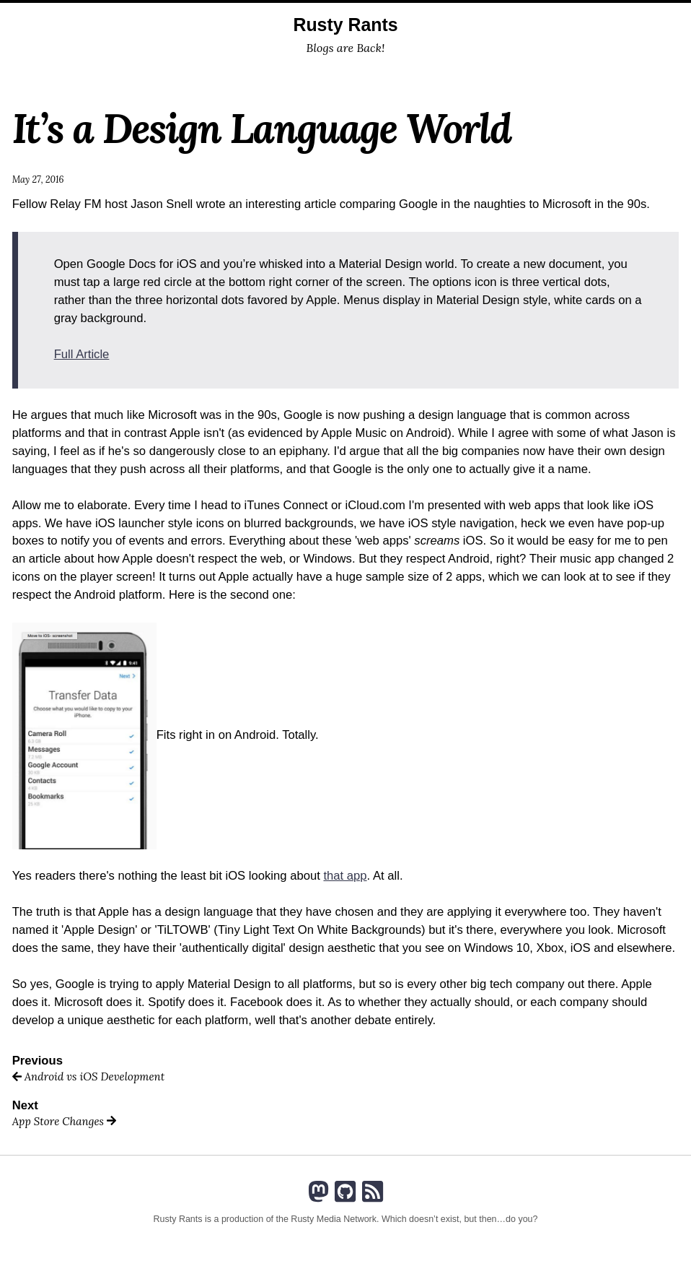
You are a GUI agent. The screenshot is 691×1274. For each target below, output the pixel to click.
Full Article (82, 354)
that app (344, 876)
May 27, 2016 (38, 179)
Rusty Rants (345, 24)
